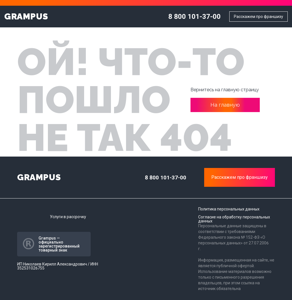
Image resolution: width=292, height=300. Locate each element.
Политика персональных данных (228, 209)
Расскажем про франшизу (258, 16)
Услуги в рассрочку (68, 216)
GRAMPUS (26, 16)
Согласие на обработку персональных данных (234, 219)
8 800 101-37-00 (194, 17)
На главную (225, 105)
